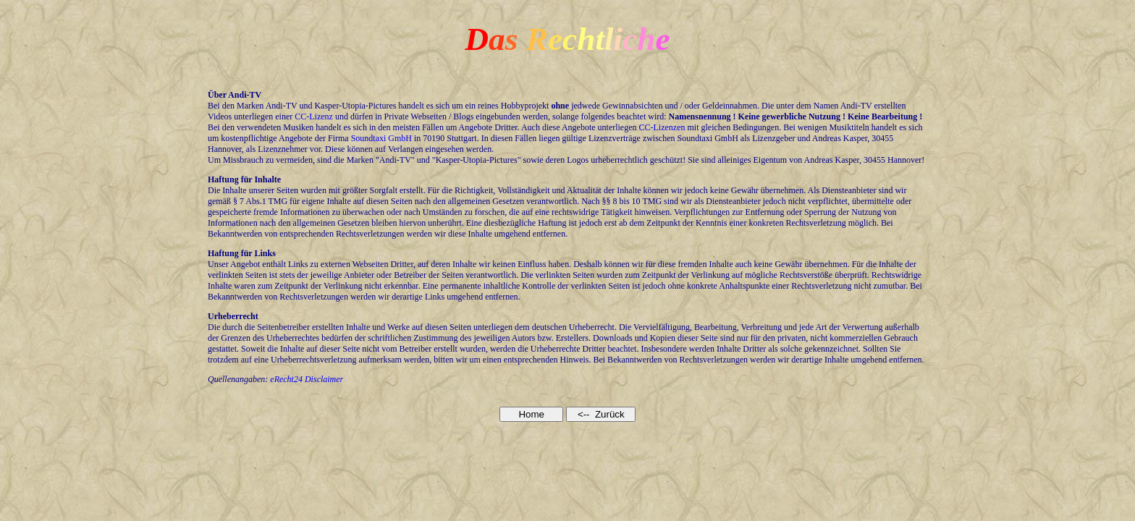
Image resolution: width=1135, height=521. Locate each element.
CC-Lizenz (314, 116)
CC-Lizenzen (662, 127)
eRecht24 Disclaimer (306, 379)
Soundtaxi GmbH (381, 138)
